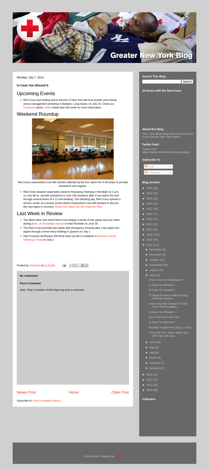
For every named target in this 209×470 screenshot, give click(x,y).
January (155, 368)
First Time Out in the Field (164, 317)
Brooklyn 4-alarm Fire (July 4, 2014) (170, 327)
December (156, 249)
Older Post (120, 392)
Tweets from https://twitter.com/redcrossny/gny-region (166, 150)
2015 (149, 239)
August (154, 270)
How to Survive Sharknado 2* (166, 279)
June (153, 342)
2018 (149, 224)
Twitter (48, 107)
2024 (149, 193)
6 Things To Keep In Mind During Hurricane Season (168, 297)
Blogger (120, 456)
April (153, 352)
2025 (149, 188)
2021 (149, 208)
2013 (149, 374)
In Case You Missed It (162, 284)
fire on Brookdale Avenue (49, 223)
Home (74, 392)
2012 (149, 379)
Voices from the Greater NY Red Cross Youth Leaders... (168, 305)
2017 (149, 229)
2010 (149, 390)
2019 (149, 219)
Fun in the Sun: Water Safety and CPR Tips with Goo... (168, 334)
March (154, 357)
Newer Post (26, 392)
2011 (149, 384)
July (152, 275)
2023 (149, 198)
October (155, 259)
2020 (149, 214)
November (156, 254)
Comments (153, 172)
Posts (150, 166)
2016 (149, 234)
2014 (149, 245)
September (156, 264)
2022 (149, 203)
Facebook (29, 107)
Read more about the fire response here (78, 206)
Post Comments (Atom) (47, 400)
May (152, 347)
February (155, 362)
